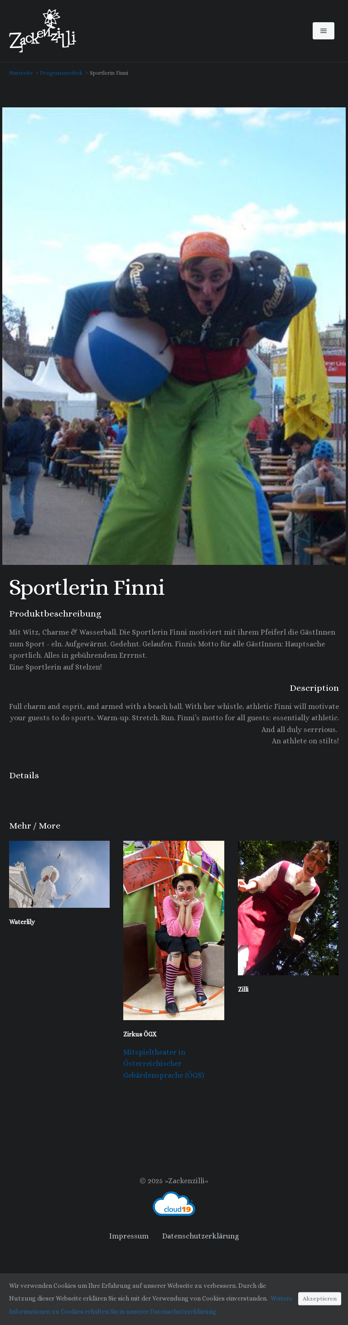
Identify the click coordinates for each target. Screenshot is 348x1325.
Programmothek (61, 73)
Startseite (21, 73)
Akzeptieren (320, 1299)
